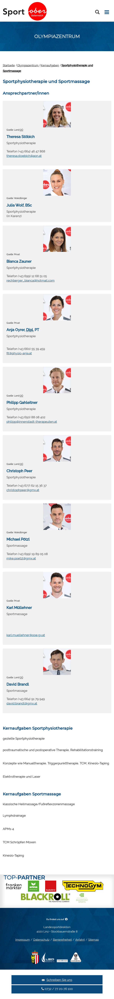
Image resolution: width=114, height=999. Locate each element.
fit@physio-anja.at (19, 353)
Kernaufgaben (50, 65)
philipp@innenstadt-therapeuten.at (31, 421)
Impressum (22, 939)
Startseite (9, 65)
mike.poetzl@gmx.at (21, 558)
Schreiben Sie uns (57, 980)
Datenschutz (41, 939)
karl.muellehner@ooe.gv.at (25, 635)
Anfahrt (80, 939)
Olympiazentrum (28, 65)
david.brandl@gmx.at (21, 703)
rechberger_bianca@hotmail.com (30, 280)
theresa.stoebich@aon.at (24, 156)
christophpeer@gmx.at (22, 490)
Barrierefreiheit (62, 939)
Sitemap (93, 939)
